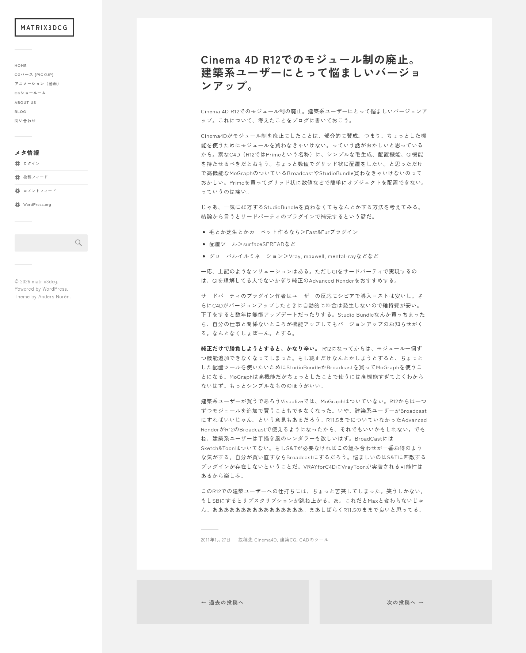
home (21, 65)
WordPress (54, 288)
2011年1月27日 (216, 539)
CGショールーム (30, 92)
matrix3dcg (44, 27)
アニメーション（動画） (38, 83)
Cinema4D (265, 539)
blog (20, 111)
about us (25, 102)
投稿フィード (35, 177)
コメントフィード (39, 190)
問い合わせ (25, 120)
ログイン (31, 163)
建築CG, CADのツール (304, 539)
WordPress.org (37, 204)
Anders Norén (54, 296)
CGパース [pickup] (34, 74)
